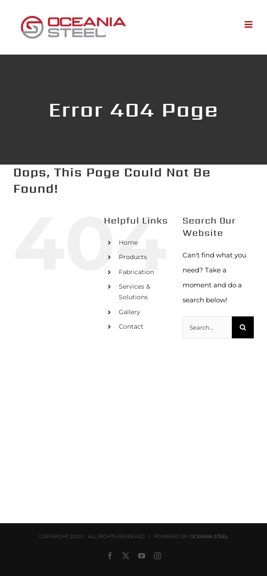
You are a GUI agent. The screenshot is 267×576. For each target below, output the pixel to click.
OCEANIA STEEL (209, 536)
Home (128, 242)
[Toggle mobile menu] (249, 24)
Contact (131, 326)
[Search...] (207, 327)
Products (133, 257)
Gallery (129, 312)
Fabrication (136, 272)
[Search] (243, 327)
